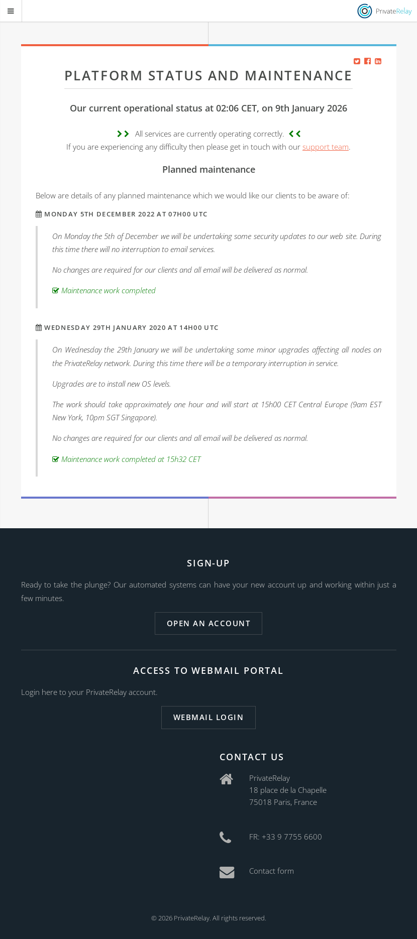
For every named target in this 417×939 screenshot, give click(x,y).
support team (325, 147)
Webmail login (208, 717)
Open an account (208, 623)
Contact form (271, 871)
